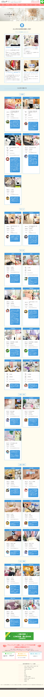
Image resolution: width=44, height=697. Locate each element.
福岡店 (20, 688)
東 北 (22, 90)
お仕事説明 (5, 4)
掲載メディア (6, 690)
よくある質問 (33, 4)
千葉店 (20, 676)
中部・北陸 (9, 93)
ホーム (5, 670)
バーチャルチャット (7, 682)
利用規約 (5, 687)
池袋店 (20, 678)
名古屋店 (20, 686)
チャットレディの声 (22, 4)
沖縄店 (20, 690)
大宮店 (20, 681)
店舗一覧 (26, 4)
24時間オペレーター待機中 (35, 2)
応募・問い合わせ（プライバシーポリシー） (9, 686)
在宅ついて (5, 674)
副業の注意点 (17, 4)
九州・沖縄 (34, 93)
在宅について (14, 4)
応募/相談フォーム (35, 662)
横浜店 (20, 683)
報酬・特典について (9, 4)
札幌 (20, 673)
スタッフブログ (29, 4)
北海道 (10, 90)
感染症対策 (5, 683)
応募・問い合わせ (38, 4)
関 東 (34, 90)
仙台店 (20, 674)
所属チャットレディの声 (7, 677)
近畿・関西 (22, 93)
